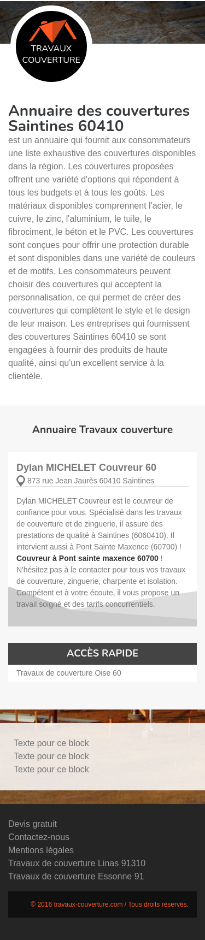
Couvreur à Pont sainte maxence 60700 (87, 558)
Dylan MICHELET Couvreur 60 (86, 467)
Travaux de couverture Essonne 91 (76, 876)
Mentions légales (41, 850)
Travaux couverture (51, 43)
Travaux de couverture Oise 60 (68, 673)
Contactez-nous (38, 837)
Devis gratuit (32, 824)
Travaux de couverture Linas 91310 (76, 863)
